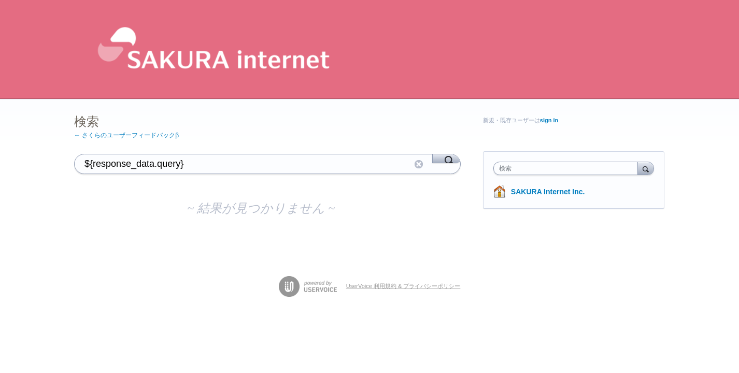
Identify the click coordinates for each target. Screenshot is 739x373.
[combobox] (568, 168)
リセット (419, 164)
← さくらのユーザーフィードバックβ (126, 135)
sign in (549, 120)
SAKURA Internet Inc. (548, 192)
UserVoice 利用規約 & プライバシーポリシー (403, 286)
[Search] (446, 158)
